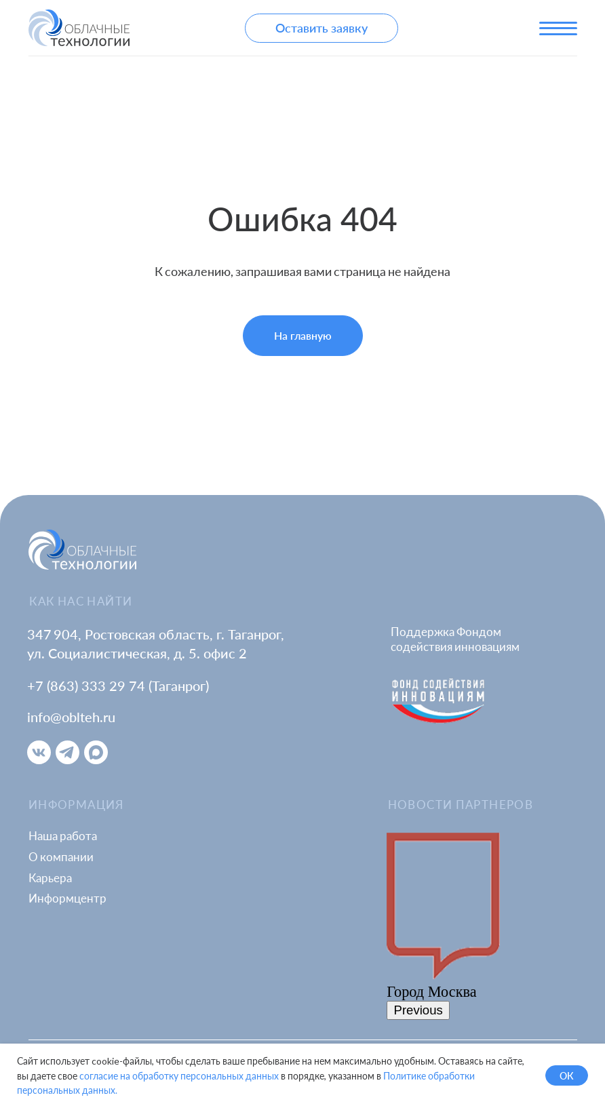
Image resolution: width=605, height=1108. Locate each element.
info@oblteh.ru (71, 717)
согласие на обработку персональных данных (179, 1076)
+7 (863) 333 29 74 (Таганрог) (118, 686)
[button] (321, 28)
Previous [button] (418, 1010)
